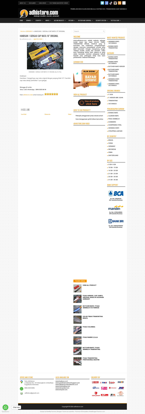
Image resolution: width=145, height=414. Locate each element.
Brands (30, 19)
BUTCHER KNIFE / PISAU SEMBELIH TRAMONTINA (91, 348)
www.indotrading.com (63, 386)
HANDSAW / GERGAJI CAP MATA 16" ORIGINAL (39, 36)
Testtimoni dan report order (58, 3)
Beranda (47, 114)
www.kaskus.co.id (62, 381)
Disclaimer (32, 3)
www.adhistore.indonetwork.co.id (67, 384)
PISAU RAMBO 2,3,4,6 (90, 337)
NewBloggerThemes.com (97, 411)
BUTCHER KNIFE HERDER (116, 66)
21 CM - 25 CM (113, 173)
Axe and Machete (60, 19)
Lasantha (71, 411)
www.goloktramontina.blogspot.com (68, 383)
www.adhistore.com (80, 40)
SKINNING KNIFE (113, 128)
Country (40, 19)
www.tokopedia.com (62, 388)
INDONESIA (112, 149)
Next (69, 114)
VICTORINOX (112, 104)
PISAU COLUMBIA (89, 327)
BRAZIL (110, 140)
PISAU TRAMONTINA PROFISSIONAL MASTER (91, 359)
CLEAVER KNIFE (113, 116)
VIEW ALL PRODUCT (89, 285)
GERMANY (29, 31)
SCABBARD (112, 122)
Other (23, 24)
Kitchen (72, 19)
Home (21, 20)
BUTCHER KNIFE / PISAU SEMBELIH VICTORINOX (91, 307)
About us (23, 3)
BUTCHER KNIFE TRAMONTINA (113, 70)
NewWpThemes (51, 411)
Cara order (42, 3)
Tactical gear (116, 19)
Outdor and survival (86, 19)
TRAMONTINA (113, 100)
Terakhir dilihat (80, 281)
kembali (23, 114)
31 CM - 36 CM (113, 180)
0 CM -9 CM (112, 164)
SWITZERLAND (113, 155)
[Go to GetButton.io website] (5, 411)
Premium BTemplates (81, 411)
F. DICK (110, 94)
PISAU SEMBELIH (114, 119)
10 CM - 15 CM (113, 167)
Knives (49, 19)
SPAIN (110, 152)
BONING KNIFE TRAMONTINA (113, 47)
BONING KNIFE (113, 113)
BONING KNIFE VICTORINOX (113, 62)
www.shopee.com (61, 389)
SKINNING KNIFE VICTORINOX (113, 42)
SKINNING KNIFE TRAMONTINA (113, 80)
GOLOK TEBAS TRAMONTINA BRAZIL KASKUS (89, 43)
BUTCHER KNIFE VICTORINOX (113, 75)
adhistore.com (28, 95)
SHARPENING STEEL (115, 125)
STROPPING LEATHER (115, 131)
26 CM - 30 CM (113, 176)
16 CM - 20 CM (113, 170)
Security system (102, 19)
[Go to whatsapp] (5, 407)
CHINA (110, 143)
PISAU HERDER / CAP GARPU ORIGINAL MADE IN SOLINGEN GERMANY (93, 297)
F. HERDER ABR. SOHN (115, 97)
